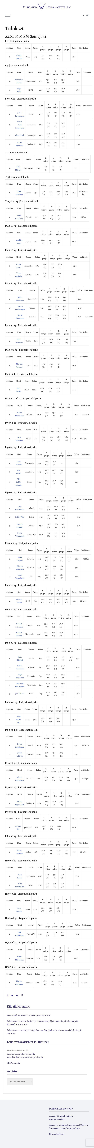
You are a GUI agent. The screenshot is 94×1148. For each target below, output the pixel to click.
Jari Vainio (19, 694)
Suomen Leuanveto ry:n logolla (21, 1054)
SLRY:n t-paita (13, 1063)
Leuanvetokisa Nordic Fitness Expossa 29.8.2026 (28, 1015)
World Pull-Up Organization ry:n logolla (25, 1057)
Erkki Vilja (19, 517)
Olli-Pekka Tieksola (18, 482)
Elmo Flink (19, 135)
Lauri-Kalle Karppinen (19, 125)
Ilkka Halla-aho (18, 719)
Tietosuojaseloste (56, 1134)
